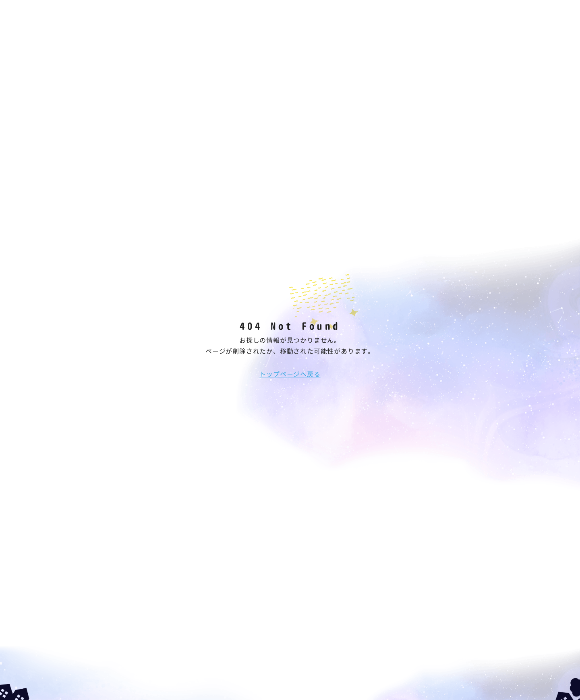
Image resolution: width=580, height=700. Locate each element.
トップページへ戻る (289, 374)
